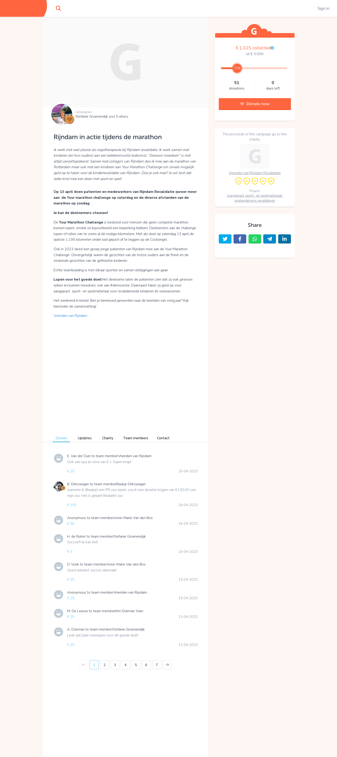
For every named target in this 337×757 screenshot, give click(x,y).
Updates (85, 438)
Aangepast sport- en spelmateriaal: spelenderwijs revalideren (255, 198)
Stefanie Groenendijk (101, 116)
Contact (163, 438)
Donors (61, 438)
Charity (107, 438)
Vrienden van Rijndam (70, 315)
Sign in (323, 8)
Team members (135, 438)
